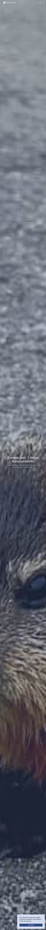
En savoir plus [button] (27, 921)
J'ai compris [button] (31, 925)
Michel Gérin (14, 465)
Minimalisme (23, 465)
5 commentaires (28, 467)
